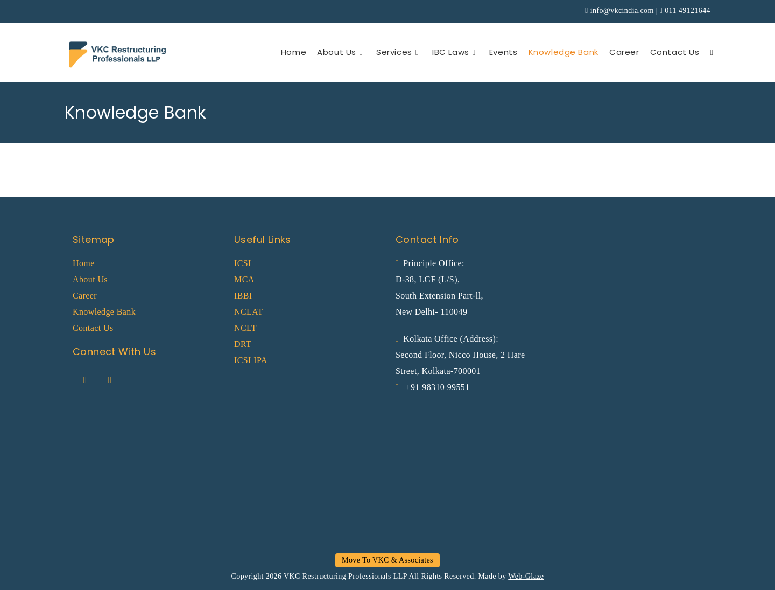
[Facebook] (85, 380)
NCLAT (248, 311)
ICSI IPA (250, 360)
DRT (242, 344)
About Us (90, 279)
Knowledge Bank (104, 311)
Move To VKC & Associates (387, 560)
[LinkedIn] (110, 380)
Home (84, 263)
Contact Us (93, 327)
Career (85, 295)
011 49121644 (687, 10)
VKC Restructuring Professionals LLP (345, 576)
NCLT (245, 327)
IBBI (243, 295)
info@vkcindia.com (622, 10)
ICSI (242, 263)
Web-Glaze (526, 576)
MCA (244, 279)
